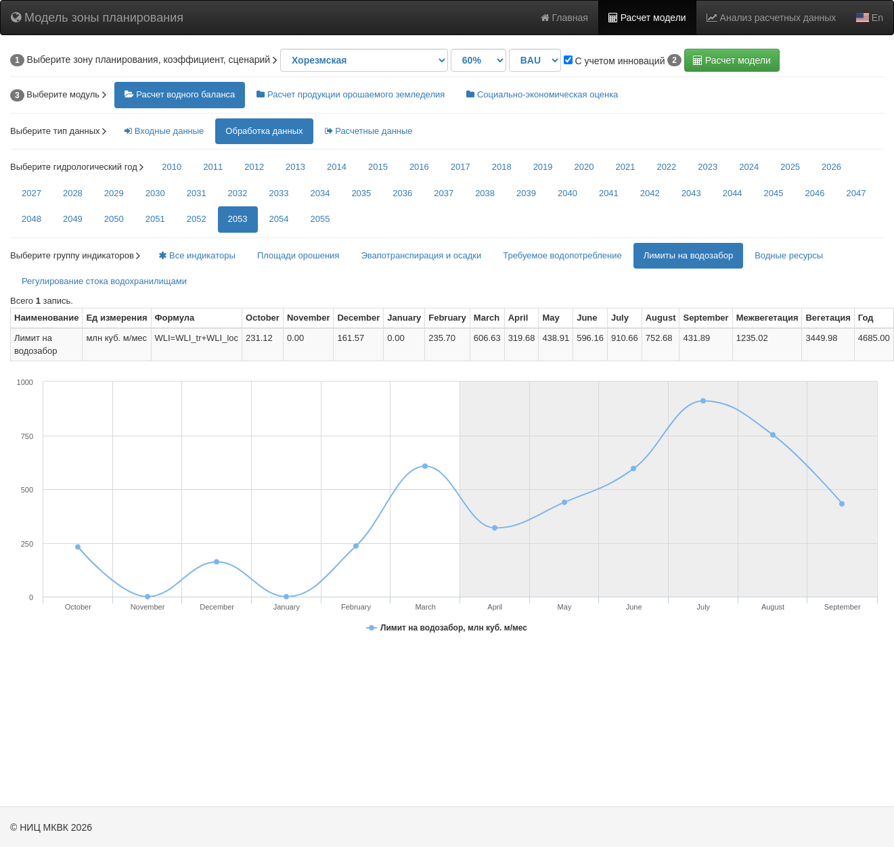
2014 (337, 167)
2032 (238, 193)
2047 (856, 193)
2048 (31, 219)
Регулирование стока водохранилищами (104, 281)
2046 (815, 193)
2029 (114, 193)
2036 (402, 193)
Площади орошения (298, 255)
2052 (196, 219)
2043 (691, 193)
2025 (790, 167)
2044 (732, 193)
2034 (320, 193)
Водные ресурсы (789, 255)
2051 (155, 219)
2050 (114, 219)
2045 (774, 193)
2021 (625, 167)
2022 (666, 167)
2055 (320, 219)
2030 (155, 193)
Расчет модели (647, 17)
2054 (279, 219)
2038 (485, 193)
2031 (196, 193)
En (869, 17)
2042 (650, 193)
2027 (31, 193)
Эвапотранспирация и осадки (421, 255)
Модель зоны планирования (97, 17)
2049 (73, 219)
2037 (443, 193)
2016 (419, 167)
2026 (831, 167)
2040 (567, 193)
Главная (564, 17)
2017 (460, 167)
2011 (213, 167)
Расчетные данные (369, 131)
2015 (378, 167)
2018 (502, 167)
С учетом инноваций (614, 60)
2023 (707, 167)
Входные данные (164, 131)
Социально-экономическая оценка (542, 94)
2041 (609, 193)
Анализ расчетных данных (771, 17)
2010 (171, 167)
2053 (238, 219)
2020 (584, 167)
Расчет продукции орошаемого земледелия (350, 94)
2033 (279, 193)
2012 (254, 167)
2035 (361, 193)
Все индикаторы (196, 255)
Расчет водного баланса (180, 94)
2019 (543, 167)
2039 (526, 193)
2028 (73, 193)
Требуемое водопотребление (562, 255)
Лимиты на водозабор (688, 255)
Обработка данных (264, 131)
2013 (295, 167)
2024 (749, 167)
